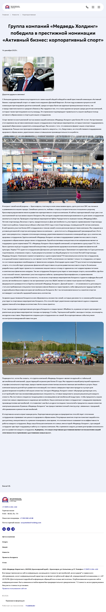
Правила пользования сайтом (14, 588)
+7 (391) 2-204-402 (9, 507)
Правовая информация (15, 601)
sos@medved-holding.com (31, 523)
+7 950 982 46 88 (26, 518)
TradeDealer (30, 606)
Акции (4, 547)
